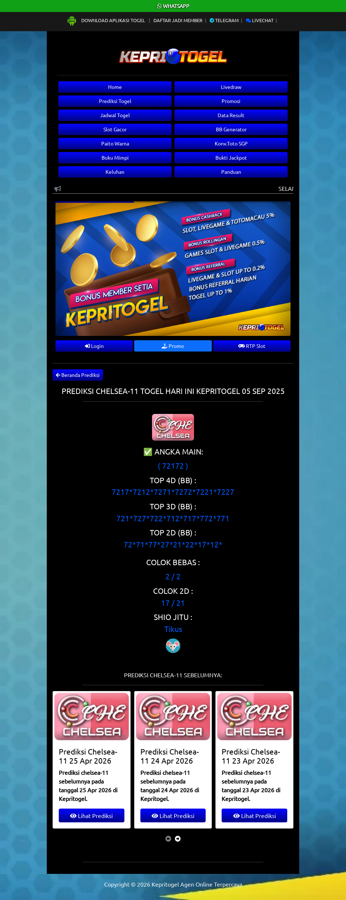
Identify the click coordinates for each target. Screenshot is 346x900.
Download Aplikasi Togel (106, 20)
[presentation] (168, 838)
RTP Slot (251, 345)
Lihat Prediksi (91, 815)
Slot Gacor (115, 129)
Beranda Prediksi (78, 374)
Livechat (259, 20)
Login (94, 345)
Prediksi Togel (115, 101)
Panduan (231, 171)
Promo (173, 345)
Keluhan (115, 171)
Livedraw (231, 86)
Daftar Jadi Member (177, 20)
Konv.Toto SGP (231, 143)
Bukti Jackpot (231, 157)
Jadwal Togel (115, 115)
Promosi (231, 101)
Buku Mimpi (115, 157)
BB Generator (231, 129)
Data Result (231, 115)
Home (115, 86)
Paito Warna (115, 143)
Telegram (224, 20)
